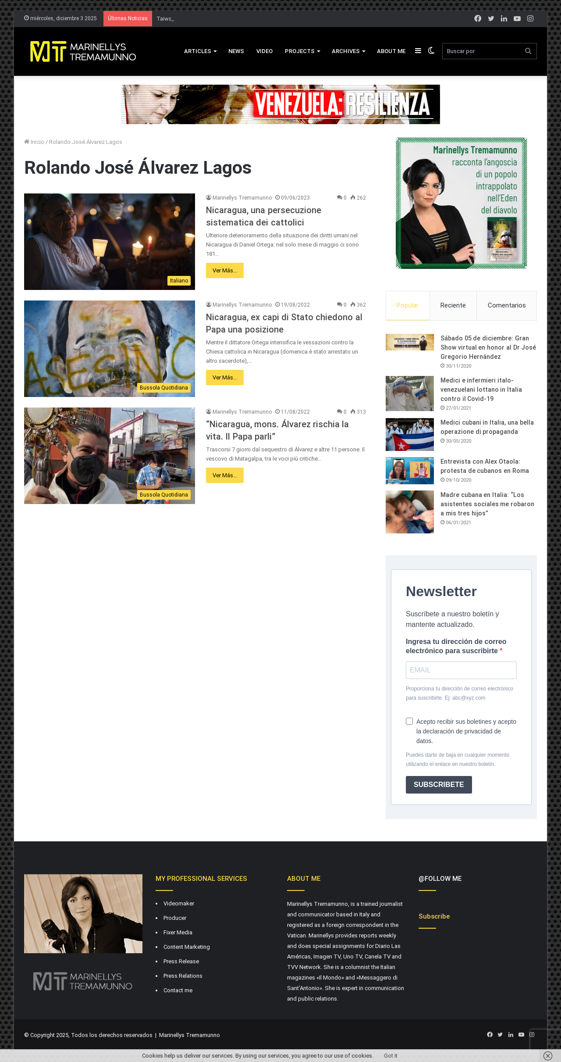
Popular (408, 305)
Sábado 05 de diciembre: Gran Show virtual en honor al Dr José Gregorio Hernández (488, 347)
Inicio (34, 142)
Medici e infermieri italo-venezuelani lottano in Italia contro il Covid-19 (481, 389)
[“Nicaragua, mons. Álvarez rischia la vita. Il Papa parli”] (109, 456)
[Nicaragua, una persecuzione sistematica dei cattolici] (109, 241)
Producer (174, 918)
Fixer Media (177, 932)
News (236, 51)
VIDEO (264, 51)
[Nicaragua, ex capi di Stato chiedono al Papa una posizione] (109, 348)
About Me (391, 51)
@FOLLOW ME (440, 879)
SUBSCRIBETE (439, 784)
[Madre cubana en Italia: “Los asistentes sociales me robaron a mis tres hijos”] (410, 511)
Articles (197, 51)
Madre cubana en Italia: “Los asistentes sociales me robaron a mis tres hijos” (487, 504)
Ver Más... (225, 270)
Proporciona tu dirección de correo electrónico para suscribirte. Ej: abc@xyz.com (459, 693)
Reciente (453, 305)
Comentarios (507, 305)
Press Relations (182, 976)
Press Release (181, 961)
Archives (346, 51)
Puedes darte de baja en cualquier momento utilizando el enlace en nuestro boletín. (457, 759)
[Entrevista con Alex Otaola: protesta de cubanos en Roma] (410, 470)
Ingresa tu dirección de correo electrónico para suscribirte (456, 646)
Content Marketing (186, 947)
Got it (391, 1055)
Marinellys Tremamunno (242, 198)
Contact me (177, 990)
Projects (300, 51)
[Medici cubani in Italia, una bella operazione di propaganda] (410, 434)
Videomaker (178, 903)
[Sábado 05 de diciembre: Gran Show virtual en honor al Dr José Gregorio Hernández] (410, 342)
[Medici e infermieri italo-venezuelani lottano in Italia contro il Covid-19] (410, 393)
